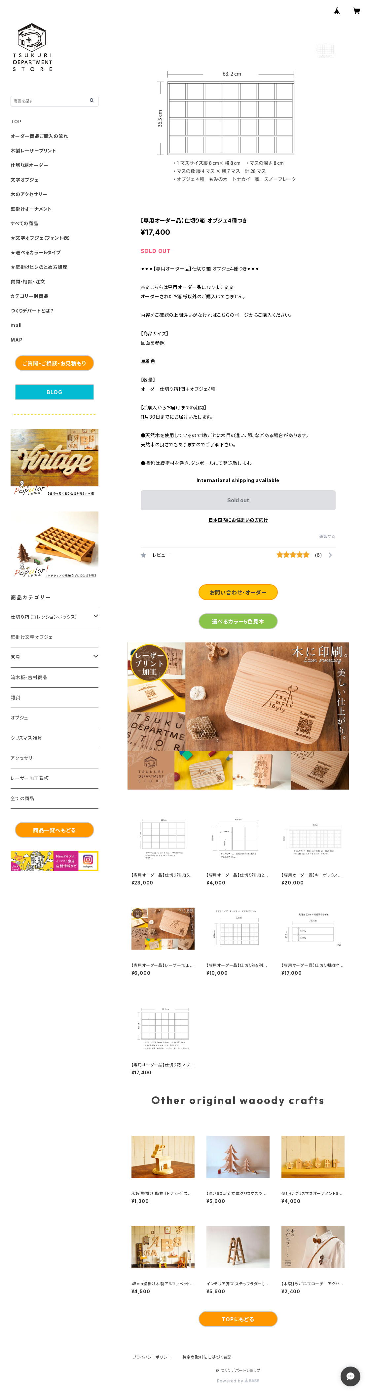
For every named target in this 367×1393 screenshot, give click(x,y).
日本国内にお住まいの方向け (238, 520)
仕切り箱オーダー (29, 165)
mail (16, 325)
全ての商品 (22, 798)
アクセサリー (24, 758)
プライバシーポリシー (152, 1357)
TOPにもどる (238, 1319)
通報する (327, 536)
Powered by (238, 1380)
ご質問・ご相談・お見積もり (54, 363)
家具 (15, 657)
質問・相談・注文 (28, 281)
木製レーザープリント (33, 150)
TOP (16, 121)
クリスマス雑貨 (26, 738)
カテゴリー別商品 (29, 296)
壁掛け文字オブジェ (32, 637)
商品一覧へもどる (54, 830)
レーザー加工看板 (30, 778)
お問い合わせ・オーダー (238, 592)
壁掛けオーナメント (31, 209)
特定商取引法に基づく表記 (207, 1357)
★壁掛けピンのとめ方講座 (39, 267)
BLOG (54, 392)
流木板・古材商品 (29, 677)
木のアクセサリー (29, 194)
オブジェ (19, 717)
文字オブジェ (25, 180)
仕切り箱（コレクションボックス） (44, 617)
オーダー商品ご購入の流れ (39, 136)
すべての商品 (24, 223)
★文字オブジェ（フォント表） (41, 238)
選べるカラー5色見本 (238, 621)
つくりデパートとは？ (32, 310)
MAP (16, 340)
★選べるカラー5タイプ (36, 252)
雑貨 (15, 697)
